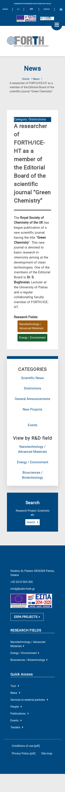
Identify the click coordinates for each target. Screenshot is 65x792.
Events (32, 425)
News (36, 79)
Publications (19, 713)
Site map (46, 753)
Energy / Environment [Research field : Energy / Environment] (32, 337)
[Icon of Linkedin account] (61, 9)
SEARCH (5, 9)
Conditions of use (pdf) (26, 746)
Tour (14, 686)
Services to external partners (29, 700)
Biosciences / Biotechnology (28, 660)
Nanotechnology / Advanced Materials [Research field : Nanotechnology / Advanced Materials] (31, 326)
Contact (47, 9)
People (16, 706)
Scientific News (32, 378)
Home (25, 79)
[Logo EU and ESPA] (26, 18)
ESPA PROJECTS (27, 617)
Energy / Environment (32, 462)
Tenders (16, 727)
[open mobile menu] (56, 24)
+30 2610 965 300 (21, 582)
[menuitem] (31, 9)
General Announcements (32, 399)
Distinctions (32, 388)
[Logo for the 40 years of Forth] (47, 18)
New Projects (32, 409)
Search (32, 522)
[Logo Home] (32, 41)
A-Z (18, 9)
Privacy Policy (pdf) (24, 753)
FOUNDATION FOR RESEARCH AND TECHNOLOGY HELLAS (32, 3)
